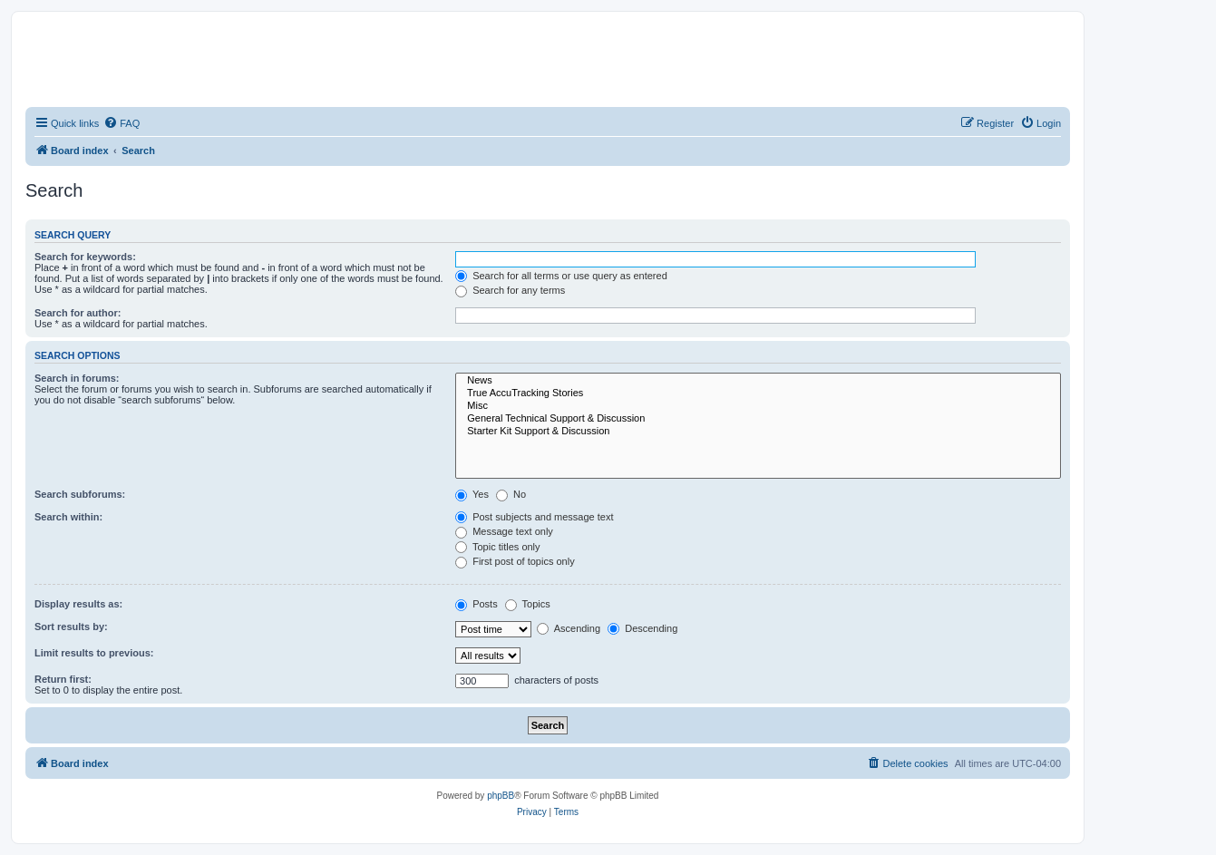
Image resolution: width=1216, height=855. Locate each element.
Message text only (504, 531)
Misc (758, 406)
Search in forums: (77, 378)
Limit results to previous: (93, 652)
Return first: (63, 679)
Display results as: (78, 603)
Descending (642, 628)
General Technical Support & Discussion (758, 419)
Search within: (68, 516)
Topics (527, 603)
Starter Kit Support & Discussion (758, 431)
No (511, 494)
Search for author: (77, 312)
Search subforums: (79, 494)
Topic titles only (497, 546)
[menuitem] (121, 123)
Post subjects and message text (534, 516)
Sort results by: (71, 626)
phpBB (500, 796)
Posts (476, 603)
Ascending (568, 628)
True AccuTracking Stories (758, 393)
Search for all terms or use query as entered (561, 275)
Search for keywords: (85, 256)
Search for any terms (510, 290)
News (758, 380)
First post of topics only (515, 561)
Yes (472, 494)
